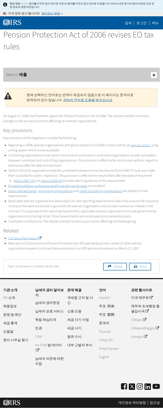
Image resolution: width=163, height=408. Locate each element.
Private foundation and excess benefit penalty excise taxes (47, 185)
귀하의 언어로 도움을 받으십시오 (87, 100)
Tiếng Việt (106, 340)
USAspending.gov (145, 328)
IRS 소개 (9, 297)
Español (104, 297)
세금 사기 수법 (78, 319)
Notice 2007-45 (23, 180)
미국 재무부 (142, 297)
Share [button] (118, 266)
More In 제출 (81, 75)
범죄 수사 (74, 336)
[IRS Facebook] (124, 387)
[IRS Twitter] (132, 388)
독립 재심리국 (45, 319)
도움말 (8, 331)
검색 (128, 23)
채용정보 (10, 306)
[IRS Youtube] (156, 387)
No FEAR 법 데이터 (48, 348)
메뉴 (155, 23)
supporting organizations (55, 191)
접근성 (155, 403)
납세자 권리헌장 (47, 302)
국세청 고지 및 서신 (80, 300)
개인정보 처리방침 (132, 403)
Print (143, 266)
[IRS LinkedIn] (148, 388)
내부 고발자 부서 (79, 345)
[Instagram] (140, 387)
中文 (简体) (107, 306)
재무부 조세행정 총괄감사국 (145, 309)
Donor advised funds (22, 191)
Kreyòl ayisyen (109, 348)
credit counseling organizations (100, 191)
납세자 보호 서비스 (49, 311)
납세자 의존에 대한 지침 (49, 361)
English (104, 357)
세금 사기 (74, 328)
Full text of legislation (24, 238)
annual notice (140, 145)
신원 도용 (74, 311)
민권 (38, 328)
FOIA (38, 336)
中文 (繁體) (107, 314)
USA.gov (138, 319)
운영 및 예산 (12, 314)
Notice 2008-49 (51, 180)
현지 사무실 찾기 (15, 340)
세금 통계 (10, 323)
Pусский (105, 331)
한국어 (104, 323)
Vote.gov (139, 336)
